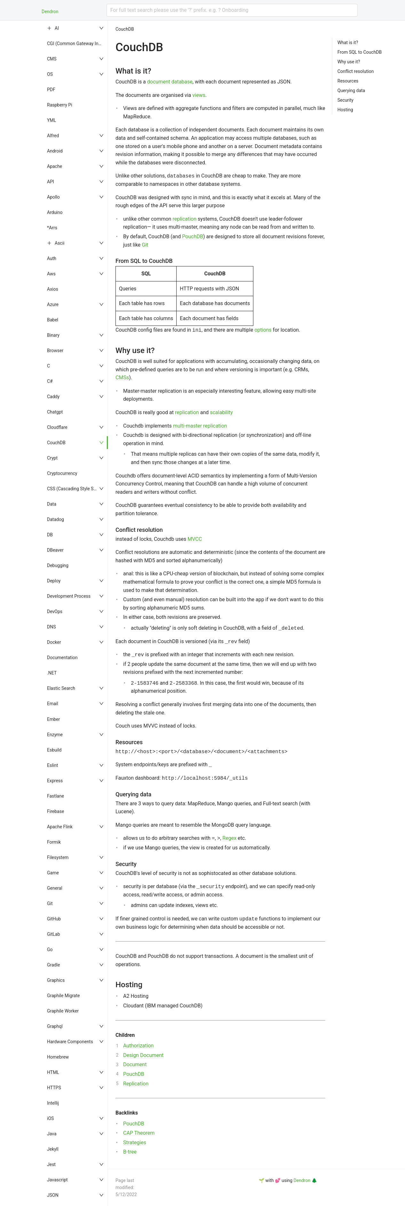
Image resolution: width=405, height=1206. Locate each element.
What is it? (347, 42)
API (50, 181)
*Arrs (52, 227)
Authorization (138, 1046)
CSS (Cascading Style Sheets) (76, 488)
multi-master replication (200, 426)
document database (170, 82)
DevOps (54, 611)
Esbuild (54, 750)
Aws (51, 273)
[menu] (76, 613)
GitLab (53, 934)
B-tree (130, 1152)
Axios (52, 289)
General (54, 888)
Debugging (57, 565)
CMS (52, 58)
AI (57, 28)
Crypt (52, 458)
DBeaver (55, 550)
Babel (52, 319)
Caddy (53, 396)
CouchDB (56, 442)
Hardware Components (70, 1041)
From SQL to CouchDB (359, 52)
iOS (50, 1118)
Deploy (53, 580)
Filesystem (57, 857)
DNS (51, 626)
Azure (53, 304)
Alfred (53, 135)
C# (50, 381)
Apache (54, 166)
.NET (52, 672)
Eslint (52, 765)
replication (184, 219)
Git (50, 903)
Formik (54, 842)
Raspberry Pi (59, 104)
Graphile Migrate (63, 995)
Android (55, 151)
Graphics (56, 980)
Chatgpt (55, 411)
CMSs (122, 377)
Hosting (345, 109)
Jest (51, 1164)
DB (50, 534)
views (198, 95)
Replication (135, 1084)
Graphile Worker (63, 1010)
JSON (53, 1195)
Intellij (53, 1103)
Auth (51, 258)
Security (345, 100)
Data (51, 504)
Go (50, 949)
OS (50, 74)
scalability (221, 412)
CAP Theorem (139, 1133)
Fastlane (55, 796)
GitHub (54, 918)
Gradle (53, 964)
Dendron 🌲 (305, 1180)
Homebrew (58, 1057)
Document (135, 1064)
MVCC (194, 539)
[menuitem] (76, 28)
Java (52, 1133)
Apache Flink (60, 826)
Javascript (57, 1179)
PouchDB (192, 236)
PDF (51, 89)
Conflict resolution (355, 71)
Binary (53, 335)
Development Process (69, 596)
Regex (229, 838)
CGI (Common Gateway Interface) (80, 43)
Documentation (62, 657)
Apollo (53, 197)
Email (52, 703)
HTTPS (54, 1087)
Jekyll (53, 1149)
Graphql (55, 1026)
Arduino (54, 212)
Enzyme (55, 734)
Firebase (55, 811)
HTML (53, 1072)
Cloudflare (57, 427)
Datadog (55, 519)
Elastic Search (61, 688)
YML (51, 120)
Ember (53, 719)
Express (55, 780)
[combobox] (232, 10)
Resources (348, 80)
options (262, 330)
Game (53, 872)
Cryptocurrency (62, 473)
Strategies (134, 1142)
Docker (54, 642)
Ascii (60, 243)
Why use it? (348, 61)
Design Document (143, 1055)
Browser (55, 350)
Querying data (351, 90)
